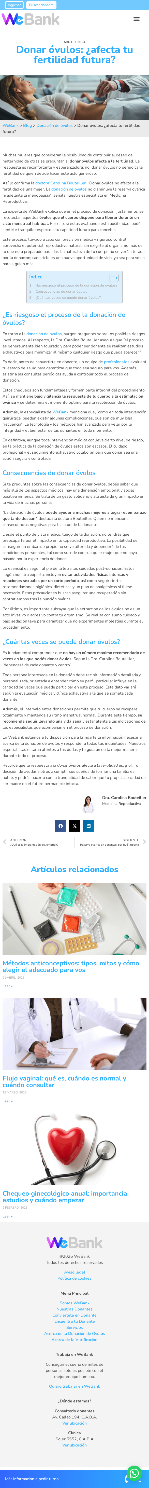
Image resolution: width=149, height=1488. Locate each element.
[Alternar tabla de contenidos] (111, 278)
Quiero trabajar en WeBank (74, 1386)
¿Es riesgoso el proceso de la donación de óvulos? (76, 285)
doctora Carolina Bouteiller (60, 183)
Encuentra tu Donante (74, 1321)
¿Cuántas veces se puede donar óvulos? (68, 297)
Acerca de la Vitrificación (74, 1340)
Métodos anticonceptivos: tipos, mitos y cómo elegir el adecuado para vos (71, 966)
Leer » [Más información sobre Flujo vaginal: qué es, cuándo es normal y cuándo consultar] (8, 1101)
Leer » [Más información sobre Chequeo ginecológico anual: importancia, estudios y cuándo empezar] (8, 1216)
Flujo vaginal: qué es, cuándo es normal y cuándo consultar (64, 1081)
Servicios (74, 1327)
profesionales (116, 362)
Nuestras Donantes (74, 1309)
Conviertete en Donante (74, 1315)
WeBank (60, 412)
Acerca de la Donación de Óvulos (74, 1333)
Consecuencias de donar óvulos (61, 291)
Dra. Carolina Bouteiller (124, 798)
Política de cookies (74, 1278)
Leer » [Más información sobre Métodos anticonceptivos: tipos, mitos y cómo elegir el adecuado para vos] (8, 986)
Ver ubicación (74, 1423)
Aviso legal (74, 1272)
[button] (137, 19)
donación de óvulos (69, 189)
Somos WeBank (75, 1303)
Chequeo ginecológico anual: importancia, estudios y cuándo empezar (66, 1197)
